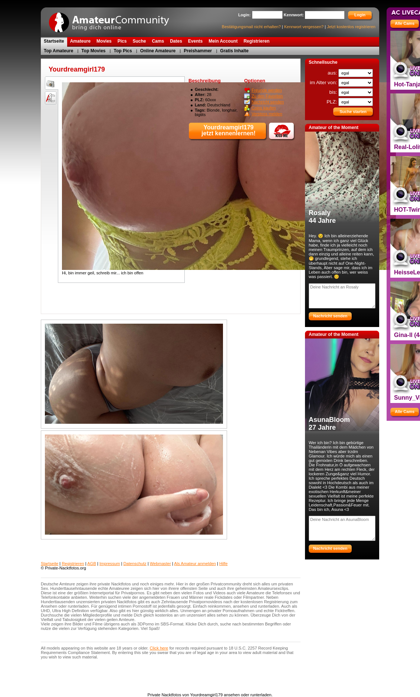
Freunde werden (267, 90)
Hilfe (223, 563)
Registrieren (73, 563)
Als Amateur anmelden (195, 563)
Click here (159, 648)
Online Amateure (158, 50)
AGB (91, 563)
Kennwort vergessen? (304, 26)
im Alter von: (324, 82)
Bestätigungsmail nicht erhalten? (251, 26)
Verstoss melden (267, 114)
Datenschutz (134, 563)
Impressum (109, 563)
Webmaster (160, 563)
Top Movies (93, 50)
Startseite (49, 563)
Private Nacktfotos (113, 19)
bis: (333, 92)
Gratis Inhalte (234, 50)
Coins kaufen (264, 108)
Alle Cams (404, 23)
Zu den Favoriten (267, 96)
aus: (333, 73)
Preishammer (198, 50)
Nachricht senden (268, 102)
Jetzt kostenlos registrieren (351, 26)
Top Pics (123, 50)
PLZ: (332, 102)
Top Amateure (58, 50)
